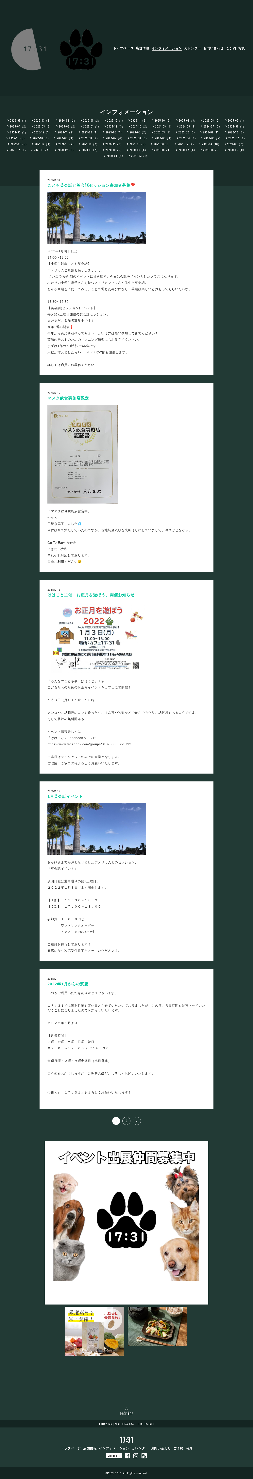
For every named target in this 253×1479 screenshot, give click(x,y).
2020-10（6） (114, 150)
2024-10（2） (140, 126)
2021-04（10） (211, 144)
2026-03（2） (43, 120)
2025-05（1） (236, 120)
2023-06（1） (114, 132)
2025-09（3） (188, 120)
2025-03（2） (43, 126)
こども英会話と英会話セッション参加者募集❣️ (91, 185)
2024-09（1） (164, 126)
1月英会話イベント (65, 796)
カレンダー (192, 48)
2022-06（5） (139, 138)
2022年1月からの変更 (68, 984)
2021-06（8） (162, 144)
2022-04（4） (188, 138)
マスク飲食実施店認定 (68, 398)
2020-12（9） (66, 150)
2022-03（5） (213, 138)
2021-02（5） (18, 150)
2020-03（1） (140, 156)
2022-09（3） (66, 138)
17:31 (126, 1439)
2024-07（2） (212, 126)
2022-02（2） (237, 138)
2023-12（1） (42, 132)
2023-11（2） (66, 132)
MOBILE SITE (114, 1456)
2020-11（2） (90, 150)
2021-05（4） (186, 144)
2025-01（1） (92, 126)
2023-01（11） (212, 132)
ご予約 (231, 48)
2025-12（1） (116, 120)
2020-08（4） (163, 150)
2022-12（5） (236, 132)
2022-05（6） (164, 138)
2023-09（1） (90, 132)
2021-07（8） (138, 144)
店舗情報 (142, 48)
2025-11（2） (139, 120)
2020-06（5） (212, 150)
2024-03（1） (19, 132)
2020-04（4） (116, 156)
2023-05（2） (139, 132)
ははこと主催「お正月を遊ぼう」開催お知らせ (91, 595)
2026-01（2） (92, 120)
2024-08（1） (188, 126)
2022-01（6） (19, 144)
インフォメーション (167, 48)
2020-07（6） (187, 150)
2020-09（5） (138, 150)
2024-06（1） (237, 126)
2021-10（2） (90, 144)
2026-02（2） (68, 120)
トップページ (123, 48)
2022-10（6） (41, 138)
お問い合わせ (213, 48)
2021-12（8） (43, 144)
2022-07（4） (115, 138)
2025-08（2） (212, 120)
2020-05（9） (237, 150)
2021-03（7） (236, 144)
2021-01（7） (42, 150)
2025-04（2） (19, 126)
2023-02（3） (187, 132)
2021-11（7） (66, 144)
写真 (241, 48)
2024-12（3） (116, 126)
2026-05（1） (19, 120)
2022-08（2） (90, 138)
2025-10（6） (163, 120)
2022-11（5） (17, 138)
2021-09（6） (114, 144)
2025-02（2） (68, 126)
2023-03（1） (163, 132)
